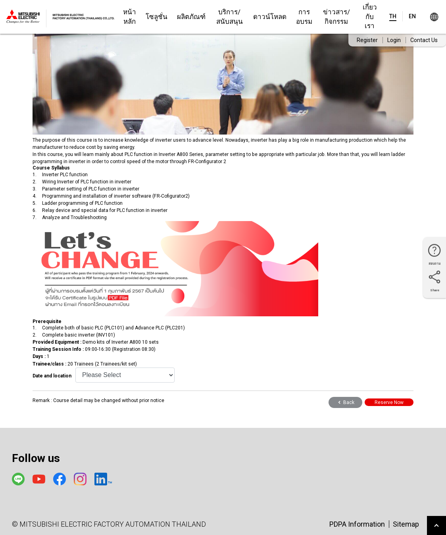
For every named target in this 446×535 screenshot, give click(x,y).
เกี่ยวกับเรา (370, 16)
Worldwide (434, 17)
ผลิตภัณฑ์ (191, 17)
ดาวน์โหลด (269, 17)
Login (394, 40)
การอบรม (304, 16)
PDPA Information (357, 524)
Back (345, 402)
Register (367, 40)
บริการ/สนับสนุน (229, 16)
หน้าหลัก (129, 16)
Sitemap (406, 524)
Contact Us (424, 40)
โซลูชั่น (156, 17)
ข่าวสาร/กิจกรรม (336, 16)
